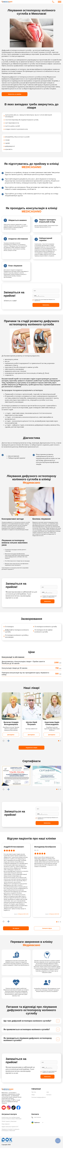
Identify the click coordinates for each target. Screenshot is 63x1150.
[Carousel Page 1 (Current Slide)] (58, 741)
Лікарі (33, 1096)
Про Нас (34, 1094)
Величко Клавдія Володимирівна (11, 724)
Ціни (48, 1094)
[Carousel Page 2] (60, 741)
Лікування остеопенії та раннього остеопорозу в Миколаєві (10, 1132)
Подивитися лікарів (31, 749)
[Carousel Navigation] (31, 741)
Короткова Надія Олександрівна (52, 724)
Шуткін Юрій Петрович (31, 724)
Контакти (49, 1096)
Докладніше (10, 736)
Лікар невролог (6, 1126)
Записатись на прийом (14, 94)
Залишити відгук (47, 929)
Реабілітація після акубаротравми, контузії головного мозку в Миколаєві (11, 1120)
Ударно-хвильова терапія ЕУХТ (10, 1128)
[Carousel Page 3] (60, 790)
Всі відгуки (16, 929)
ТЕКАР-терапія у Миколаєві (9, 1123)
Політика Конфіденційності (39, 1099)
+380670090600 (37, 1119)
